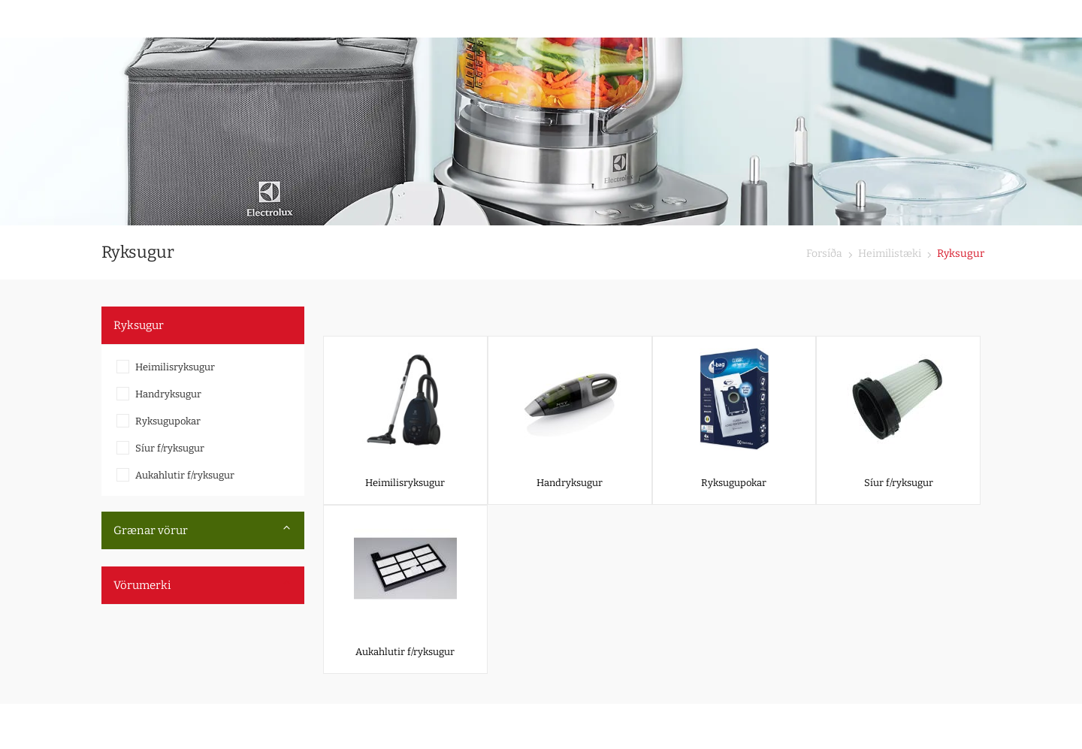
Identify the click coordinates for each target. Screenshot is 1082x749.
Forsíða (824, 253)
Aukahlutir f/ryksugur (184, 475)
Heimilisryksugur (175, 367)
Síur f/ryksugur (169, 448)
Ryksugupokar (168, 421)
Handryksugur (168, 394)
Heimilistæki (888, 253)
